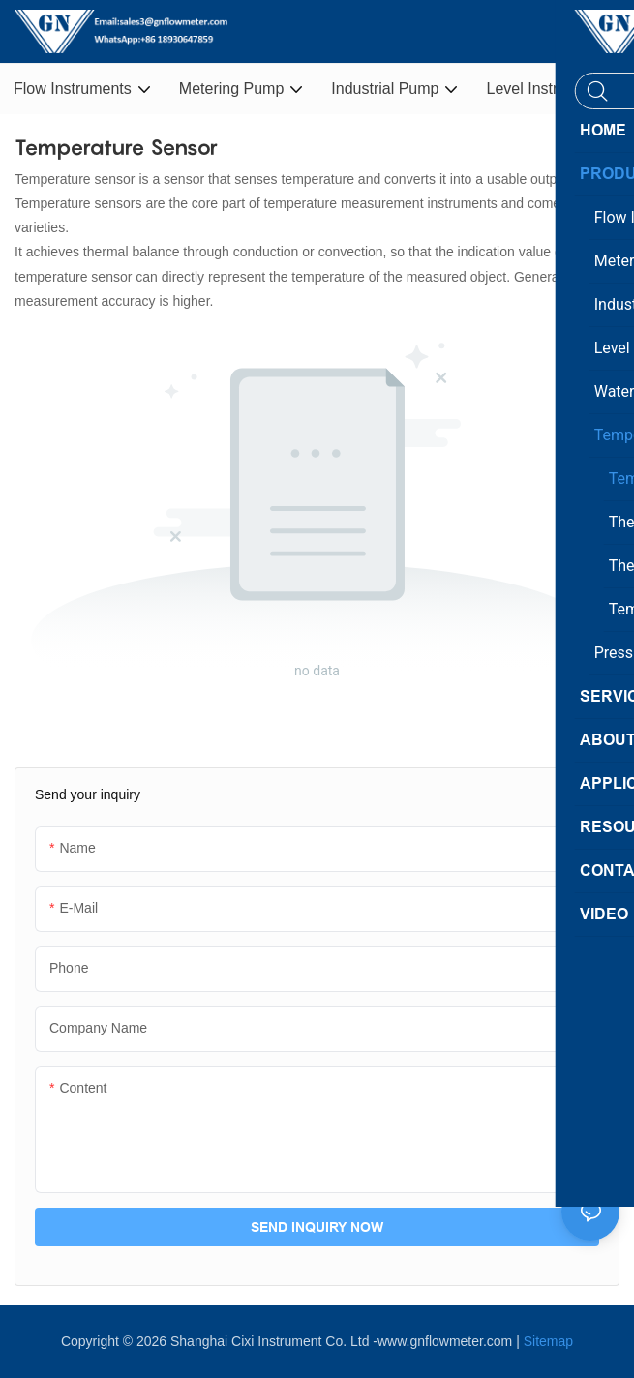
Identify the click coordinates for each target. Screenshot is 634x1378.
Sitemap (548, 1341)
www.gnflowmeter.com (444, 1341)
